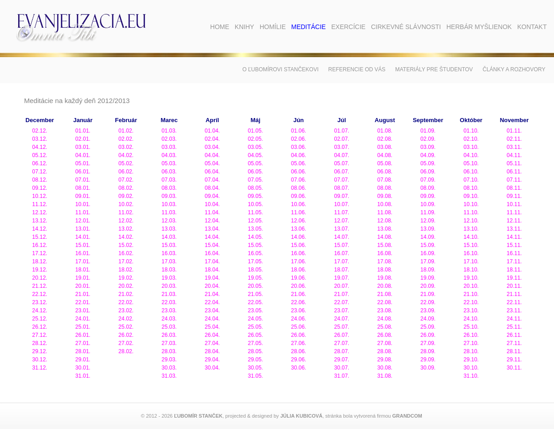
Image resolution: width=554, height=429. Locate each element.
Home (219, 26)
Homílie (273, 26)
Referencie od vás (357, 69)
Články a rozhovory (514, 69)
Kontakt (532, 26)
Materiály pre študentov (434, 69)
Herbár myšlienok (479, 26)
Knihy (244, 26)
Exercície (348, 26)
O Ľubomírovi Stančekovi (280, 69)
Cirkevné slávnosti (406, 26)
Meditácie (308, 26)
